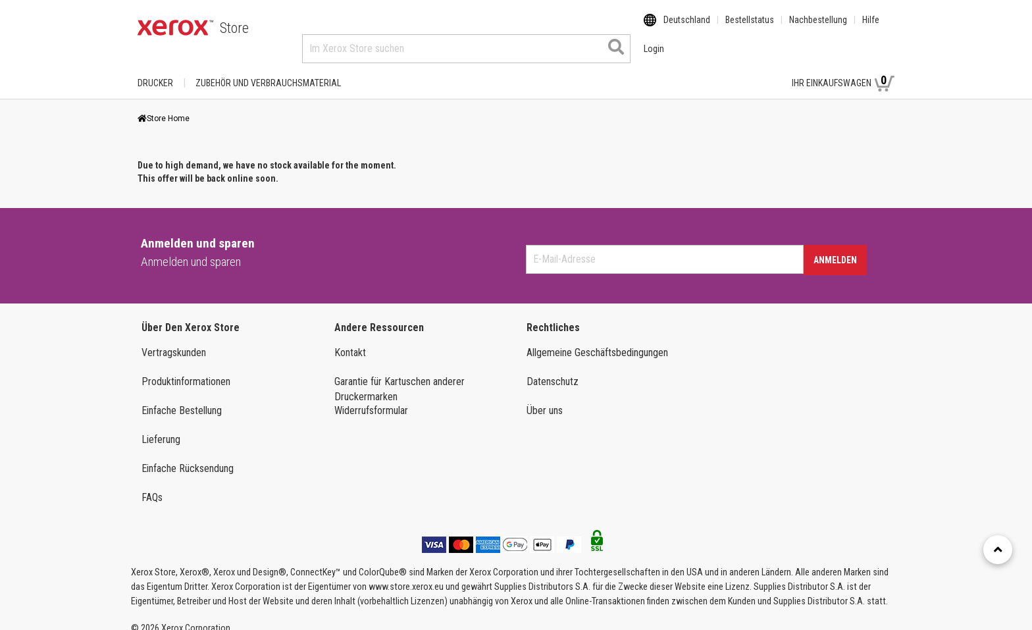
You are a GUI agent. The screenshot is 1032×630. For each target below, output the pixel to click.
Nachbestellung (818, 28)
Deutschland (686, 28)
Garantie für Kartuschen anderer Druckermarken (399, 376)
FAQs (152, 485)
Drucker (155, 70)
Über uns (545, 398)
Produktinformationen (186, 369)
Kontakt (350, 340)
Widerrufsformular (371, 398)
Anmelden (835, 247)
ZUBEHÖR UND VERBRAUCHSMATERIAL (268, 70)
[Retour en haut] (997, 549)
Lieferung (161, 427)
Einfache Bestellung (182, 398)
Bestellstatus (749, 28)
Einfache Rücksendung (188, 456)
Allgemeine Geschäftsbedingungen (597, 340)
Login (758, 70)
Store (234, 28)
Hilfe (870, 28)
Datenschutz (553, 369)
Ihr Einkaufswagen (843, 70)
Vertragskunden (174, 340)
